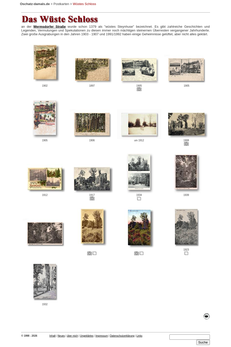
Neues (61, 335)
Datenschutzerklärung (122, 335)
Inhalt (53, 335)
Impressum (102, 335)
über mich (72, 335)
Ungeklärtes (86, 335)
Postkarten (61, 4)
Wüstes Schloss (84, 4)
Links (139, 335)
